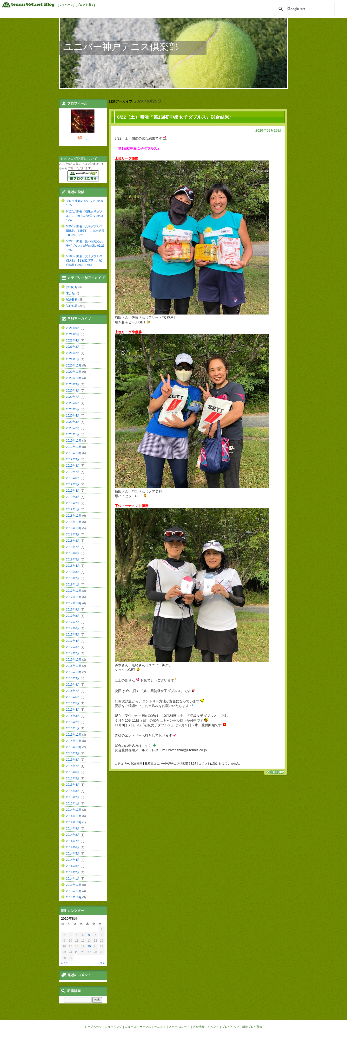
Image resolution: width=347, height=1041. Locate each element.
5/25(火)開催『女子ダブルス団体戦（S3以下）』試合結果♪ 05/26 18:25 (85, 231)
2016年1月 (73, 728)
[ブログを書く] (85, 4)
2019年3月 (73, 497)
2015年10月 (73, 747)
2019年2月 (73, 503)
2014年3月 (73, 866)
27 (89, 952)
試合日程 (72, 299)
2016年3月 (73, 716)
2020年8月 (73, 390)
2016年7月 (73, 691)
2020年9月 (73, 384)
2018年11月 (73, 522)
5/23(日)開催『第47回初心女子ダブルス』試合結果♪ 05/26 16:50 (85, 246)
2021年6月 (73, 328)
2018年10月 (73, 528)
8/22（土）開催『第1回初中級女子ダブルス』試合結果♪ (174, 117)
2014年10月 (73, 822)
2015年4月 (73, 784)
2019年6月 (73, 478)
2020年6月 (73, 403)
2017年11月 (73, 597)
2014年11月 (73, 816)
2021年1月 (73, 359)
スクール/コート (179, 1026)
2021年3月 (73, 346)
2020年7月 (73, 396)
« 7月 (64, 963)
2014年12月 (73, 809)
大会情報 (198, 1026)
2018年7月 (73, 547)
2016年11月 (73, 666)
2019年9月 (73, 459)
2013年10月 (73, 897)
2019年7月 (73, 472)
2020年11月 (73, 371)
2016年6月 (73, 697)
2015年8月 (73, 759)
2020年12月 (73, 365)
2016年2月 (73, 722)
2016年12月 (73, 659)
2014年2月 (73, 872)
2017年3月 (73, 647)
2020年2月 (73, 428)
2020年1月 (73, 434)
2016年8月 (73, 684)
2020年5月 (73, 409)
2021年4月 (73, 340)
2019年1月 (73, 509)
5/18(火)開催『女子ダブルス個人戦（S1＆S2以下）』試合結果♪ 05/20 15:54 (84, 261)
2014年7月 (73, 841)
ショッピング (113, 1026)
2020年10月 (73, 378)
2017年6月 (73, 628)
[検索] (303, 9)
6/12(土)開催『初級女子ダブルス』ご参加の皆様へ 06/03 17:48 (84, 216)
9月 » (101, 963)
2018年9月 (73, 534)
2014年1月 (73, 878)
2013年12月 (73, 885)
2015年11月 (73, 741)
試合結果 (136, 763)
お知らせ (72, 287)
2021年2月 (73, 353)
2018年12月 (73, 515)
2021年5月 (73, 334)
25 (76, 952)
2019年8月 (73, 465)
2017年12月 (73, 590)
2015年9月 (73, 753)
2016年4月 (73, 709)
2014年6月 (73, 847)
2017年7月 (73, 622)
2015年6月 (73, 772)
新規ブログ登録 (252, 1026)
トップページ (93, 1026)
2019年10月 (73, 453)
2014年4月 (73, 859)
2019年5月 (73, 484)
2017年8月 (73, 615)
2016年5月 (73, 703)
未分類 (70, 293)
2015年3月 (73, 791)
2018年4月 (73, 565)
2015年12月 (73, 734)
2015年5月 (73, 778)
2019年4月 (73, 490)
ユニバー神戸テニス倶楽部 (121, 46)
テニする (160, 1026)
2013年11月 (73, 891)
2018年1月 (73, 584)
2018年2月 (73, 578)
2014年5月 (73, 853)
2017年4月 (73, 641)
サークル (145, 1026)
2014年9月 (73, 828)
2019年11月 (73, 447)
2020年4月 (73, 415)
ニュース (130, 1026)
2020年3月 (73, 422)
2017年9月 (73, 609)
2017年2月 (73, 653)
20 (89, 946)
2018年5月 (73, 559)
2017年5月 (73, 634)
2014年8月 (73, 834)
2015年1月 (73, 803)
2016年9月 (73, 678)
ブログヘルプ (230, 1026)
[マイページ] (66, 4)
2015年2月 (73, 797)
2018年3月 (73, 572)
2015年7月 (73, 766)
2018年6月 (73, 553)
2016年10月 (73, 672)
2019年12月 (73, 440)
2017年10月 (73, 603)
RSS (85, 139)
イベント (213, 1026)
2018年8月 (73, 540)
